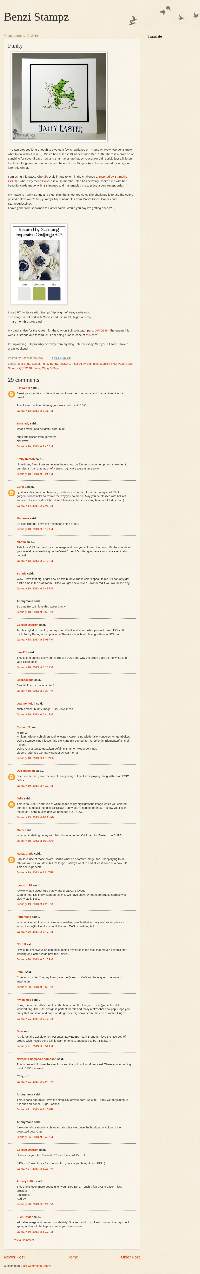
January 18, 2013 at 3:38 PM (35, 690)
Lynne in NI (24, 885)
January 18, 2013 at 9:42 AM (35, 560)
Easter (36, 363)
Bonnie (21, 573)
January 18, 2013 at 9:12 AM (35, 529)
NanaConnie (25, 853)
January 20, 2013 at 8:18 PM (35, 959)
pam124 (22, 652)
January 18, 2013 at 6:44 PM (35, 714)
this (88, 335)
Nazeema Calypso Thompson (36, 1059)
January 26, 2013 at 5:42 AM (35, 1137)
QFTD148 (101, 330)
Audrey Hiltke (26, 1181)
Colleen (47, 181)
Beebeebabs (25, 679)
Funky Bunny (50, 363)
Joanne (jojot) (26, 703)
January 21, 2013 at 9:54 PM (35, 1081)
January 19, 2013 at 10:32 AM (35, 840)
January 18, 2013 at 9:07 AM (35, 505)
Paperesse (24, 916)
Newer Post (14, 1257)
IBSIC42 (65, 363)
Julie (20, 798)
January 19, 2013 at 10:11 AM (35, 817)
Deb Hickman (26, 770)
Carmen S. (24, 727)
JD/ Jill (21, 944)
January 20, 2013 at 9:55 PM (35, 986)
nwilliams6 (24, 999)
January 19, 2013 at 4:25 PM (35, 904)
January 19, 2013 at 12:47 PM (36, 872)
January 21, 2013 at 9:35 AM (35, 1018)
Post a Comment (23, 1240)
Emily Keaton (26, 459)
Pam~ (20, 972)
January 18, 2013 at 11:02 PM (36, 758)
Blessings (24, 363)
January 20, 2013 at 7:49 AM (35, 931)
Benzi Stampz (36, 16)
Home (72, 1257)
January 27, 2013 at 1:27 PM (35, 1168)
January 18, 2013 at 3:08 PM (35, 639)
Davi (20, 1031)
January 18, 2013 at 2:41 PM (35, 588)
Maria (20, 830)
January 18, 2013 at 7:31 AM (35, 410)
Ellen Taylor (25, 1216)
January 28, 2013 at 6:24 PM (35, 1204)
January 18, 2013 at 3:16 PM (35, 667)
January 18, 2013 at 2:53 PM (35, 612)
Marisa (21, 541)
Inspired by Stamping (85, 363)
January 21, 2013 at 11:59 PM (36, 1109)
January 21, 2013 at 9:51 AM (35, 1046)
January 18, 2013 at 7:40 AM (35, 446)
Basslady (23, 423)
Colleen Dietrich (27, 624)
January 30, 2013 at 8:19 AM (35, 1231)
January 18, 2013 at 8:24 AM (35, 474)
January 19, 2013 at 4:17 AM (35, 785)
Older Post (130, 1257)
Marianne (23, 518)
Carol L (21, 486)
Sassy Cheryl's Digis (46, 368)
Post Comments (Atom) (36, 1265)
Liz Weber (23, 388)
